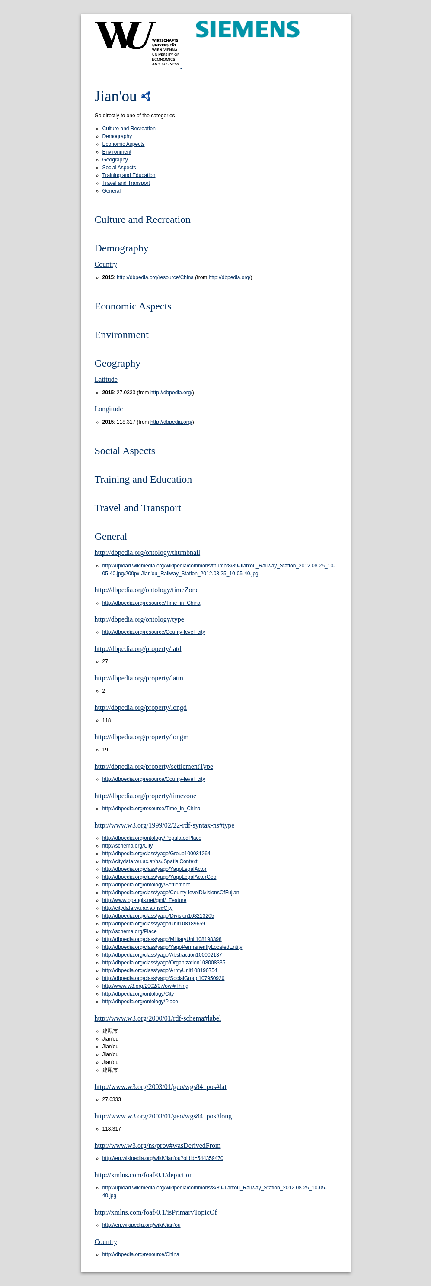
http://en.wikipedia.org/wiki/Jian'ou (141, 1225)
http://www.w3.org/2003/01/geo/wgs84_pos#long (163, 1116)
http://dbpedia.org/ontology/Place (140, 1002)
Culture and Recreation (129, 129)
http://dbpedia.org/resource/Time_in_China (151, 603)
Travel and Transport (126, 183)
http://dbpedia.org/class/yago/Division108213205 (158, 916)
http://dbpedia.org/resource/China (155, 277)
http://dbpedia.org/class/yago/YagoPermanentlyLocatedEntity (172, 947)
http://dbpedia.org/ (230, 277)
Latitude (106, 379)
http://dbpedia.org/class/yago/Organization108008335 (164, 963)
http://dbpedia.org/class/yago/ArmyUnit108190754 (159, 970)
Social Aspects (119, 167)
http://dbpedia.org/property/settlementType (154, 766)
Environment (116, 152)
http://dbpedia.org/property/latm (139, 678)
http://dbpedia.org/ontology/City (138, 994)
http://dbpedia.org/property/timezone (146, 795)
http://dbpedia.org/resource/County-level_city (153, 632)
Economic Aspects (123, 144)
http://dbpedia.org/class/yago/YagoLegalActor (154, 869)
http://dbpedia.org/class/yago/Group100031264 (156, 854)
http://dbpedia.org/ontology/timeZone (147, 589)
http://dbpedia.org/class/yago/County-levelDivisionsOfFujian (170, 893)
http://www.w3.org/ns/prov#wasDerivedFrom (158, 1145)
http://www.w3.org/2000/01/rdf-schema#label (158, 1018)
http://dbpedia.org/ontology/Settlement (146, 885)
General (111, 191)
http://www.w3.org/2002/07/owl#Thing (145, 986)
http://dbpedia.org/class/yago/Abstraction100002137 (162, 955)
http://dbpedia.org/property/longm (142, 737)
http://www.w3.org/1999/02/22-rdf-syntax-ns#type (165, 825)
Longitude (109, 409)
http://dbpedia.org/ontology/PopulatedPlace (152, 838)
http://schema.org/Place (129, 931)
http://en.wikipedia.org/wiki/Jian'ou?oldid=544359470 (162, 1158)
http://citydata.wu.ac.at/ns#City (137, 908)
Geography (115, 160)
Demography (117, 136)
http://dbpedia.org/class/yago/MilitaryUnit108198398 (162, 939)
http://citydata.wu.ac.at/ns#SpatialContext (150, 861)
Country (106, 264)
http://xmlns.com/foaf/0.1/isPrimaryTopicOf (156, 1212)
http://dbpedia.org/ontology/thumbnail (148, 552)
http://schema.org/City (127, 846)
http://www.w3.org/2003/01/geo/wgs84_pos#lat (161, 1086)
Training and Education (129, 175)
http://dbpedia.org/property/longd (141, 707)
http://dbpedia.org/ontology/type (139, 619)
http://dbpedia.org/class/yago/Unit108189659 (153, 924)
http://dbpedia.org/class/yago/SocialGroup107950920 (163, 978)
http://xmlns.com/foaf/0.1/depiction (144, 1175)
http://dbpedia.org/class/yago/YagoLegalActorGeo (159, 877)
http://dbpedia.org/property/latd (138, 648)
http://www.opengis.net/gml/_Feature (144, 900)
